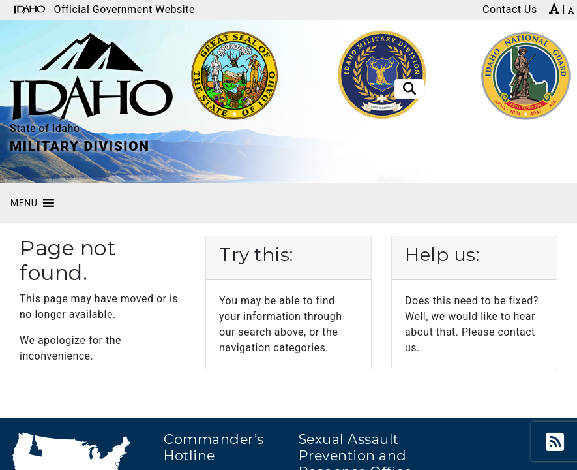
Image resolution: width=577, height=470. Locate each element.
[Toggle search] (409, 89)
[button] (23, 203)
